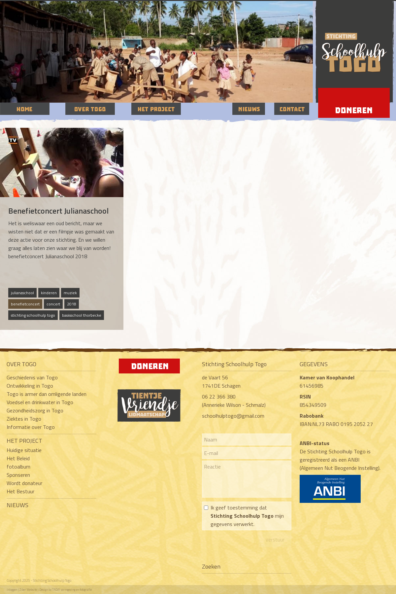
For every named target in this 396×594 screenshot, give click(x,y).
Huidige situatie (24, 450)
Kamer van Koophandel (328, 377)
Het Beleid (18, 458)
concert (53, 304)
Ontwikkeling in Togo (30, 386)
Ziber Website (28, 589)
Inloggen (12, 589)
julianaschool (22, 293)
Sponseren (18, 475)
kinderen (49, 293)
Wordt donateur (24, 483)
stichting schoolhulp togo (33, 315)
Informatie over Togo (31, 427)
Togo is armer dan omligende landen (46, 394)
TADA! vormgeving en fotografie (72, 589)
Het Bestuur (20, 491)
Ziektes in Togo (24, 419)
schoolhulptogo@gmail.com (233, 416)
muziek (70, 293)
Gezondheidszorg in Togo (35, 410)
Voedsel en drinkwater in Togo (40, 402)
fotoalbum (18, 467)
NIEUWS (17, 505)
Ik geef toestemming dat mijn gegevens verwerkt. (247, 516)
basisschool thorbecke (81, 315)
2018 (71, 304)
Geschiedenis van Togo (32, 377)
